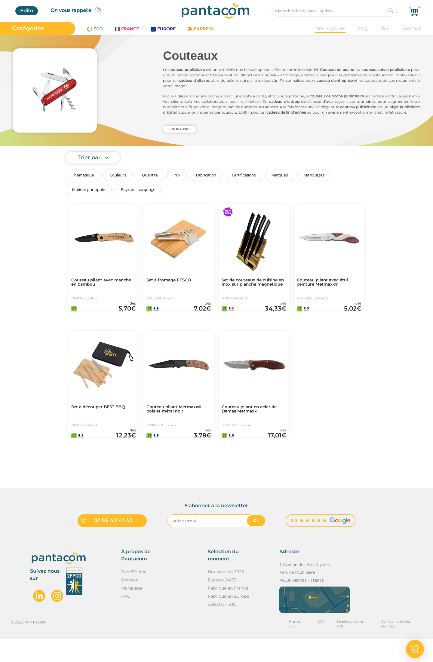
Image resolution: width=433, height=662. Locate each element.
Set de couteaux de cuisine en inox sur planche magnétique (248, 285)
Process (129, 602)
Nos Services (330, 28)
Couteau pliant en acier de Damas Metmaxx (251, 421)
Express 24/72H (224, 602)
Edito (26, 11)
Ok (256, 543)
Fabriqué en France (228, 611)
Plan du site (284, 645)
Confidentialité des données (397, 645)
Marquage (132, 611)
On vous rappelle (78, 10)
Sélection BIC (222, 627)
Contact (411, 28)
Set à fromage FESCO (173, 280)
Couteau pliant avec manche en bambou (97, 283)
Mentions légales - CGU (342, 645)
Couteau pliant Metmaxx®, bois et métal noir (178, 424)
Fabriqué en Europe (228, 619)
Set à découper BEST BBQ (103, 419)
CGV (308, 645)
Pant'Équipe (133, 594)
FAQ (362, 28)
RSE (384, 28)
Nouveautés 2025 (226, 594)
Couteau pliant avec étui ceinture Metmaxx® (327, 283)
